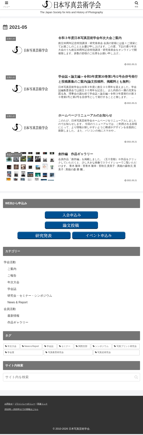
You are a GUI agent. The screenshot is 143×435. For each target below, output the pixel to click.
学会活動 (10, 263)
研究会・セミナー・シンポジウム (29, 296)
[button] (136, 378)
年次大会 (13, 283)
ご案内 (11, 269)
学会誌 (11, 289)
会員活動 (10, 309)
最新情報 (13, 316)
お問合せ (8, 405)
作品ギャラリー (17, 323)
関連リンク (42, 405)
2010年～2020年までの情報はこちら (21, 410)
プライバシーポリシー (25, 405)
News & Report (17, 303)
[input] (71, 378)
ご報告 (11, 276)
